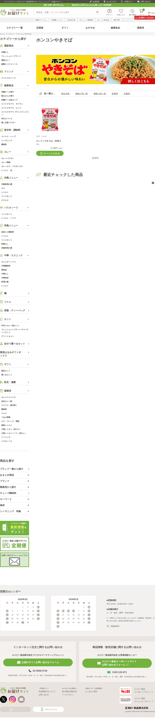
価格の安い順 (81, 94)
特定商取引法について (47, 691)
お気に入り (121, 15)
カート (142, 12)
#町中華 (116, 20)
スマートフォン (51, 709)
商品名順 (65, 94)
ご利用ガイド (128, 2)
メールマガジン (68, 695)
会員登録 (96, 2)
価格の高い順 (100, 94)
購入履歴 (132, 15)
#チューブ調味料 (86, 20)
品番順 (127, 94)
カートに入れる (52, 153)
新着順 (115, 94)
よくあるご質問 (91, 691)
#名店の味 (71, 20)
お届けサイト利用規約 (93, 688)
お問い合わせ (145, 2)
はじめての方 (111, 2)
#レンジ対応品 (103, 20)
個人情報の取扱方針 (69, 691)
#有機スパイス (57, 20)
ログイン (109, 15)
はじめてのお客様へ (69, 688)
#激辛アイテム (41, 20)
